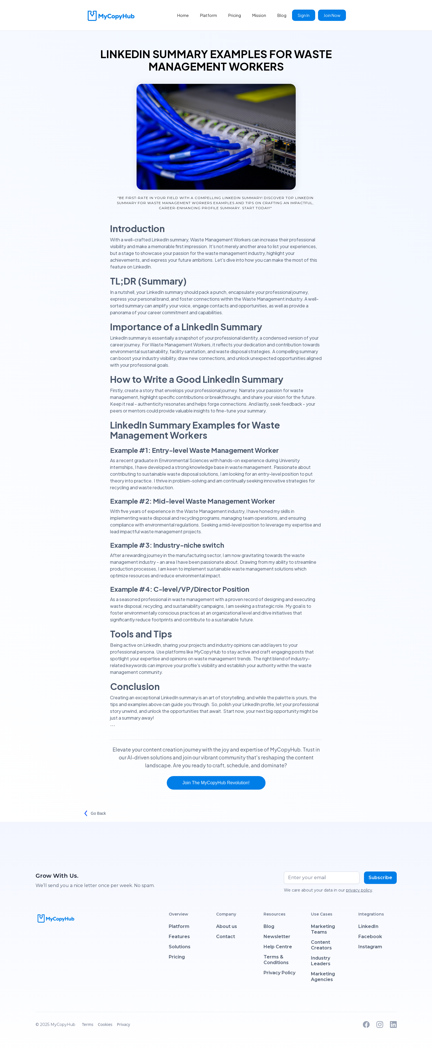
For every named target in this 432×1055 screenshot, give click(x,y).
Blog (281, 15)
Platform (208, 15)
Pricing (234, 15)
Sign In (304, 15)
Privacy (123, 1024)
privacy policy (359, 890)
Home (183, 15)
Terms (87, 1024)
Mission (259, 15)
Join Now (332, 15)
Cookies (105, 1024)
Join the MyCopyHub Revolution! (215, 782)
